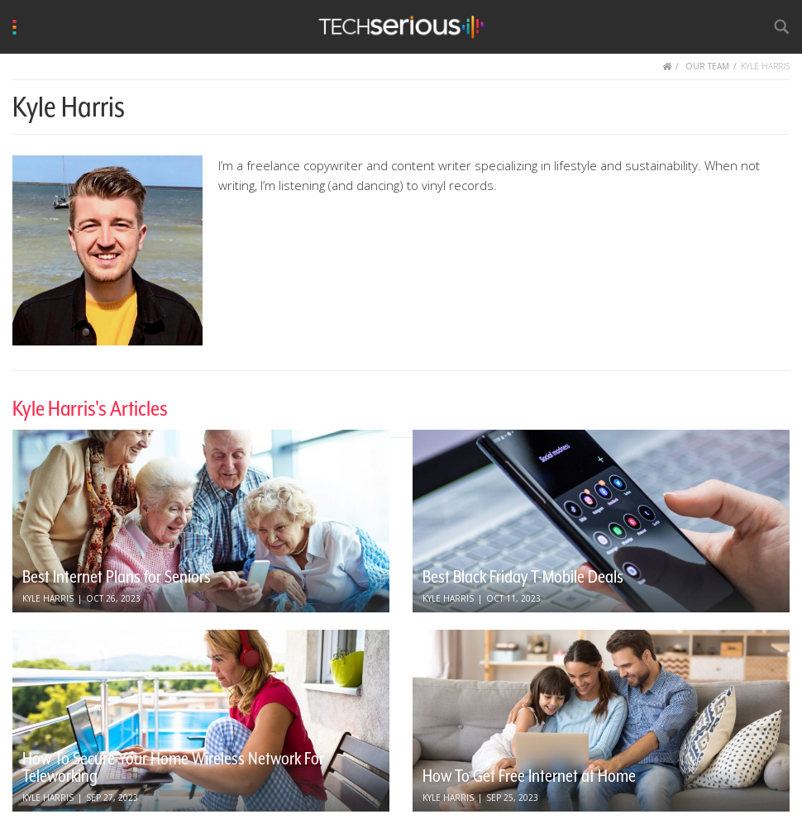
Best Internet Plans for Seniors (116, 577)
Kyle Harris (48, 598)
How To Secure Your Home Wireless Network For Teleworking (173, 767)
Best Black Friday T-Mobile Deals (522, 577)
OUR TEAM (707, 66)
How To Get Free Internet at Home (529, 776)
